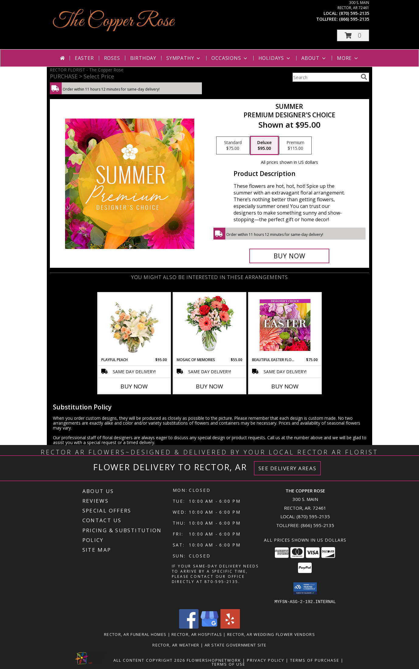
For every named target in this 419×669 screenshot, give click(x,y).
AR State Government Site (236, 644)
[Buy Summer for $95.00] (289, 256)
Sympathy (183, 58)
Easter (84, 58)
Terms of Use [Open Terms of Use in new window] (228, 664)
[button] (353, 35)
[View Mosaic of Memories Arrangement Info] (209, 325)
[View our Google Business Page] (209, 626)
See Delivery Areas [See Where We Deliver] (287, 468)
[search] (364, 77)
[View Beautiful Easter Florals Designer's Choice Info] (285, 325)
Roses (112, 58)
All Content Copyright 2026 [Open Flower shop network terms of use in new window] (149, 660)
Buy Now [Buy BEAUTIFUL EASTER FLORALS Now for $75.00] (285, 386)
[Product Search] (325, 77)
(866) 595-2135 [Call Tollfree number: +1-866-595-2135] (317, 525)
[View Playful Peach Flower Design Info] (134, 325)
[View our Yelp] (230, 626)
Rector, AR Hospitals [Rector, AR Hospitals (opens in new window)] (196, 634)
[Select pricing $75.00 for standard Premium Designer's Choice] (232, 145)
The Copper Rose (113, 21)
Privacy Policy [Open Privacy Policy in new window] (265, 660)
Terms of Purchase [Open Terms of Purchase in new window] (314, 660)
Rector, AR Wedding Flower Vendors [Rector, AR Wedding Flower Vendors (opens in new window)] (271, 634)
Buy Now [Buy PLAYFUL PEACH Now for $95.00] (134, 386)
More (348, 58)
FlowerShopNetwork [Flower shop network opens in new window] (214, 660)
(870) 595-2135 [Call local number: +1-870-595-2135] (354, 13)
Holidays (274, 58)
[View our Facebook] (189, 626)
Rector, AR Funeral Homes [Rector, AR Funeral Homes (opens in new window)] (135, 634)
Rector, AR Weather (175, 644)
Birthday (143, 58)
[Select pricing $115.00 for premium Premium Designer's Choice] (295, 145)
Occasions (229, 58)
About (314, 58)
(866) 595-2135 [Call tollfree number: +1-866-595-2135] (354, 19)
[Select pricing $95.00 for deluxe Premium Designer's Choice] (264, 145)
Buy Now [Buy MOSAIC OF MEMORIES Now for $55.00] (209, 386)
